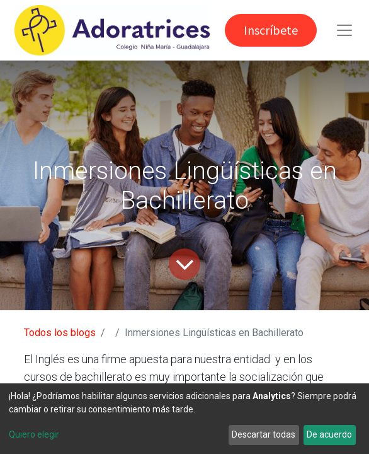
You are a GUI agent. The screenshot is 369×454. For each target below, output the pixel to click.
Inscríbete (271, 30)
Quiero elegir (34, 434)
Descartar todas (263, 434)
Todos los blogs (60, 333)
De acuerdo (329, 434)
